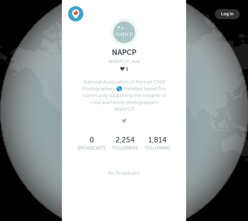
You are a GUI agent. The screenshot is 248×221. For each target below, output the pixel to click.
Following (157, 148)
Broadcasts (92, 148)
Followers (125, 148)
